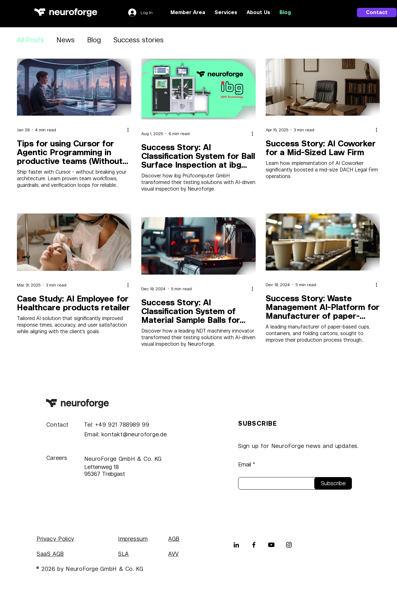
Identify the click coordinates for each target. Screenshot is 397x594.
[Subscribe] (333, 483)
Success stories (138, 40)
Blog (94, 40)
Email (244, 464)
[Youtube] (271, 545)
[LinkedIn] (236, 545)
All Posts (30, 40)
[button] (226, 12)
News (65, 40)
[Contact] (377, 13)
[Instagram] (289, 545)
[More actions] (130, 130)
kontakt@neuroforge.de (134, 434)
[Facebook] (254, 545)
